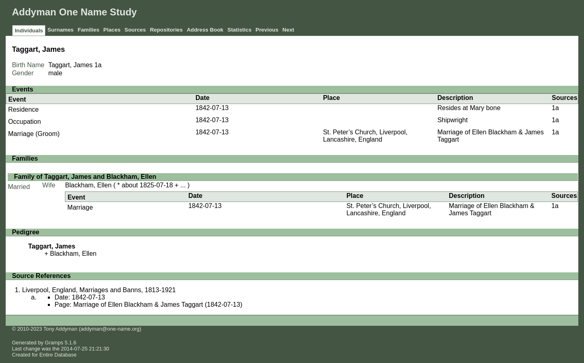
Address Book (205, 30)
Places (111, 30)
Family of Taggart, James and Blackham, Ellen (85, 176)
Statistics (239, 30)
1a (98, 65)
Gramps (54, 343)
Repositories (166, 30)
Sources (135, 30)
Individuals (29, 31)
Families (88, 30)
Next (288, 30)
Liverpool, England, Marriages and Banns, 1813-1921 (99, 290)
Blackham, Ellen (88, 185)
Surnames (60, 30)
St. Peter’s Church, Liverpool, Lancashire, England (365, 136)
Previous (267, 30)
